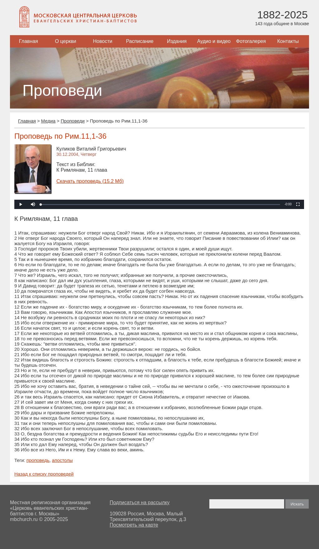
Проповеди (73, 120)
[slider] (160, 204)
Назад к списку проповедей (44, 474)
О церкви (65, 41)
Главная (28, 41)
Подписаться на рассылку (139, 502)
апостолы (62, 460)
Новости (102, 41)
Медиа (48, 120)
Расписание (139, 41)
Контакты (288, 41)
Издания (177, 41)
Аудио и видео (214, 41)
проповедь (38, 460)
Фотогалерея (251, 41)
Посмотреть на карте (134, 525)
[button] (33, 204)
